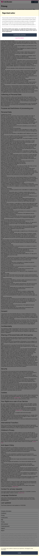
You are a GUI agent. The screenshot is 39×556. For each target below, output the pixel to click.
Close (19, 553)
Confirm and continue (19, 34)
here (28, 548)
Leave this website (19, 38)
